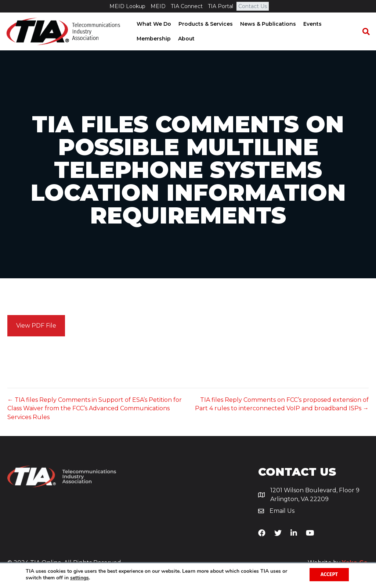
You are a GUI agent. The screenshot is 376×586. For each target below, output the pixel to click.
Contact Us (252, 6)
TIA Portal (220, 6)
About (186, 38)
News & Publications (268, 24)
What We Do (153, 24)
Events (312, 24)
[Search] (363, 31)
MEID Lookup (127, 6)
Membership (153, 38)
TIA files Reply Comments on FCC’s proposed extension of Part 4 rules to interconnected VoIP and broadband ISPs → (282, 404)
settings (79, 578)
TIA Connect (187, 6)
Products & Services (205, 24)
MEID (158, 6)
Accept (329, 574)
